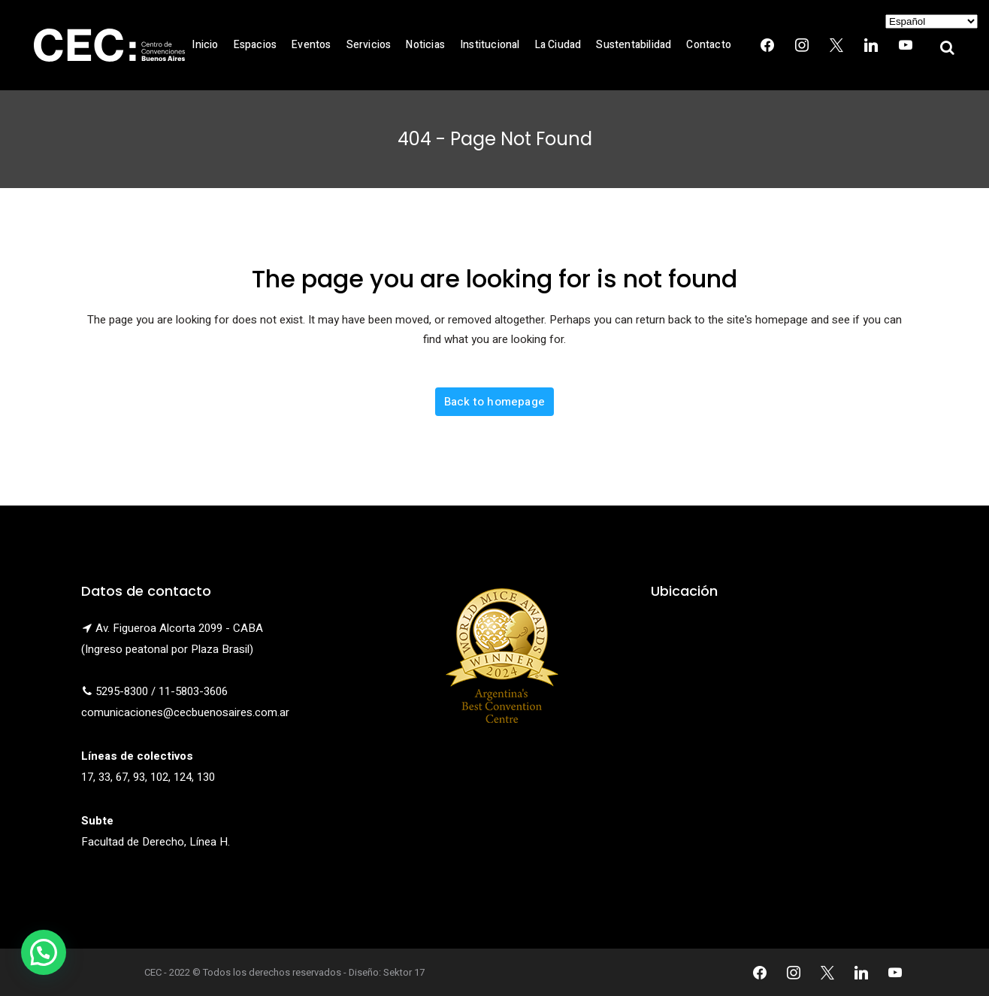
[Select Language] (931, 21)
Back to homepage (494, 401)
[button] (43, 952)
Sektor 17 (404, 972)
